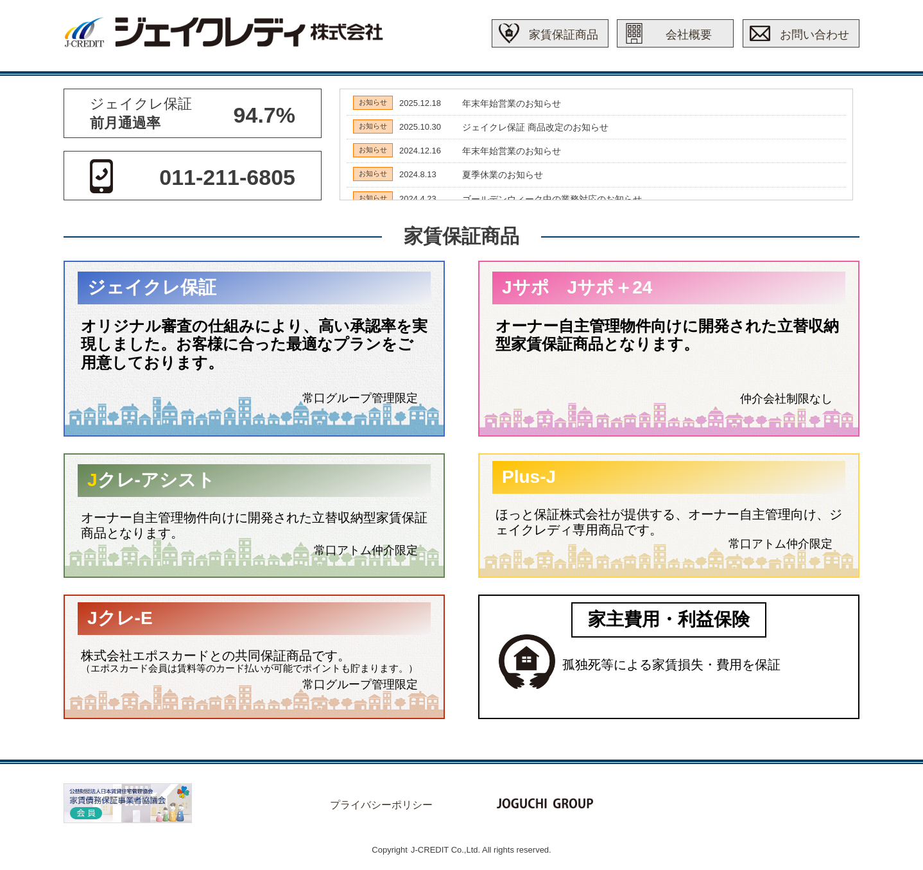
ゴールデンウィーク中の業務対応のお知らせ (552, 199)
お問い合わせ (814, 34)
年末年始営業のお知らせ (511, 103)
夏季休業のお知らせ (502, 175)
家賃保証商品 (563, 34)
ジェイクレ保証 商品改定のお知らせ (535, 127)
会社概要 (689, 34)
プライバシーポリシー (381, 804)
